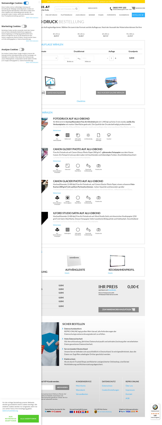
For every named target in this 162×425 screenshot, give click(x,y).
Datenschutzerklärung (10, 411)
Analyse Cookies (21, 49)
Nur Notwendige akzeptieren (10, 419)
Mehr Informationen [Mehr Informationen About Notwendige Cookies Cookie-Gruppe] (32, 17)
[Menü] (158, 404)
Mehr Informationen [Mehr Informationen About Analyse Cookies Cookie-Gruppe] (32, 62)
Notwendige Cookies (26, 3)
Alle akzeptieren (28, 419)
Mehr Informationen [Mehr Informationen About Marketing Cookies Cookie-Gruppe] (32, 41)
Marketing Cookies (24, 26)
